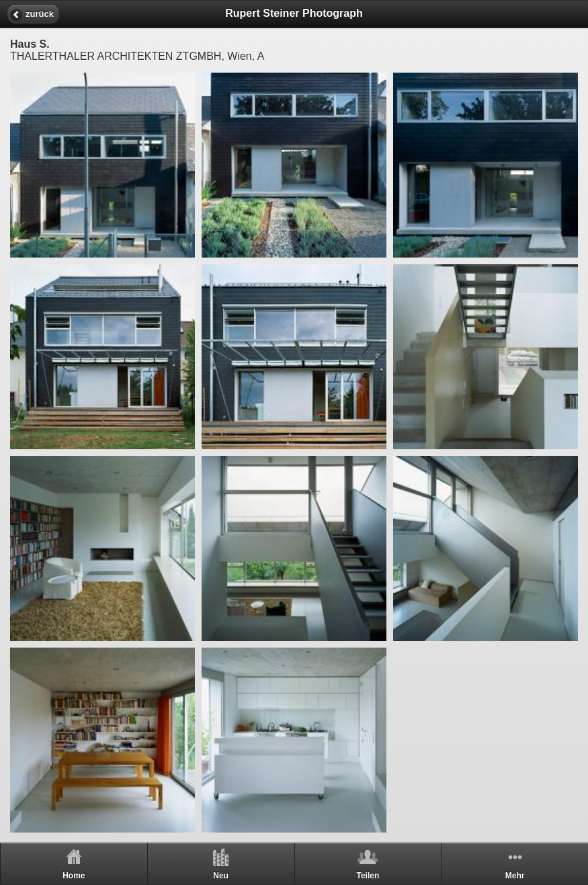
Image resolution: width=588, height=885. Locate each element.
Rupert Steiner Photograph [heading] (293, 13)
